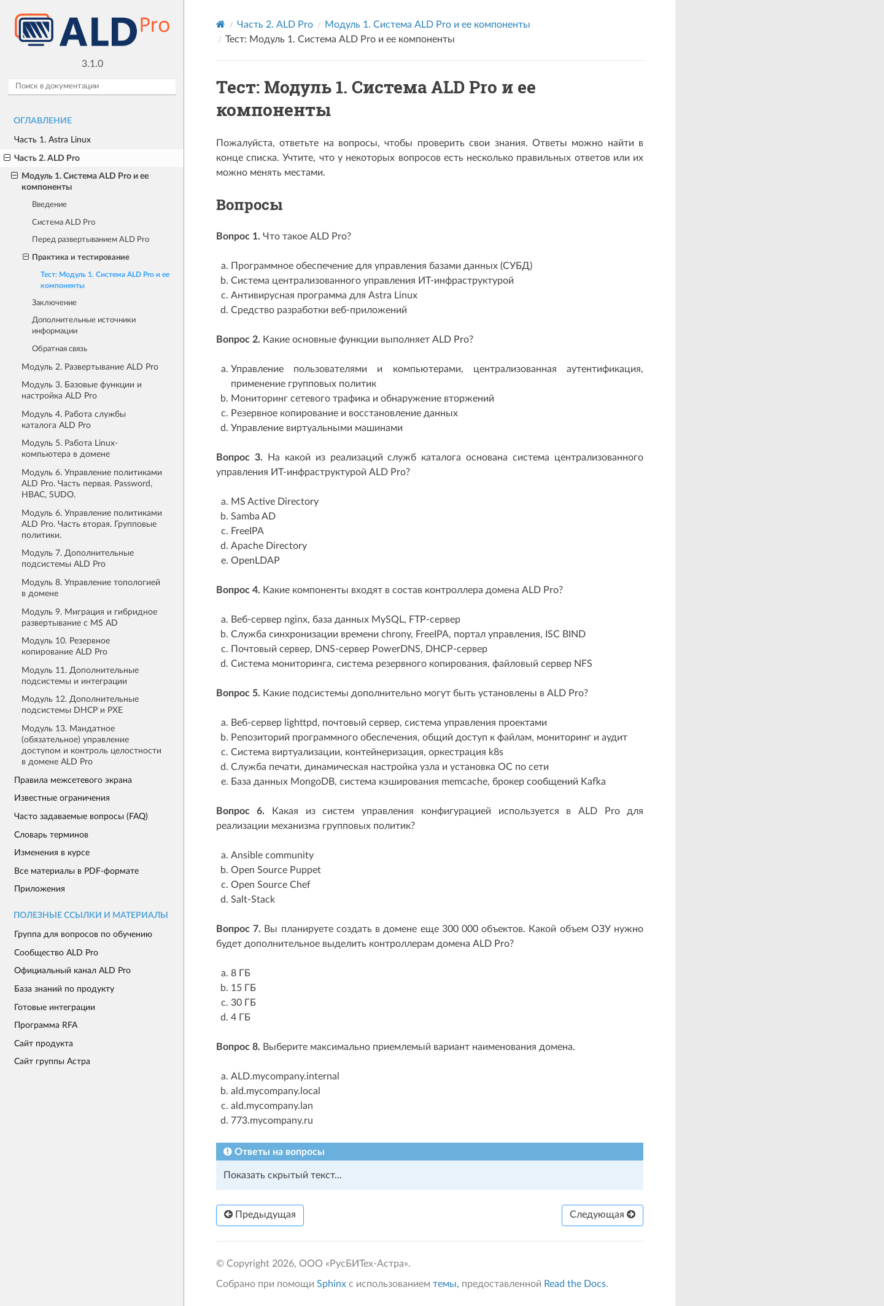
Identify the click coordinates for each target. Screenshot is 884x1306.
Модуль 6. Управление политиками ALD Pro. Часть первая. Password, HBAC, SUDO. (91, 483)
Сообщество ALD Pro (56, 952)
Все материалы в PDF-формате (76, 871)
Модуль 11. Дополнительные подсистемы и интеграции (80, 676)
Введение (49, 205)
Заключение (54, 303)
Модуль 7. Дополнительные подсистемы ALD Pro (77, 558)
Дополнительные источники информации (84, 325)
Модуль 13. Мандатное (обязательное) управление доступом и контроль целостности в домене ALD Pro (91, 745)
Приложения (39, 888)
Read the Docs (575, 1284)
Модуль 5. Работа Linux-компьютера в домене (69, 448)
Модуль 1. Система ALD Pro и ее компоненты (80, 181)
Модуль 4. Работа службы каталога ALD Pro (73, 420)
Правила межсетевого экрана (73, 780)
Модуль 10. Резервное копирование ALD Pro (65, 646)
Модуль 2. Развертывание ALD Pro (89, 366)
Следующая (602, 1214)
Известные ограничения (62, 798)
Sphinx (331, 1284)
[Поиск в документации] (92, 86)
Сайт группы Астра (52, 1061)
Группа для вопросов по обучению (83, 934)
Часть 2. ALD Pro (42, 158)
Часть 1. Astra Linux (52, 139)
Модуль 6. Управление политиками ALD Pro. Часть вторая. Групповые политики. (91, 524)
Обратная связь (59, 349)
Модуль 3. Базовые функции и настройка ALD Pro (81, 390)
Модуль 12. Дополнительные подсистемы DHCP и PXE (80, 704)
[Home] (220, 24)
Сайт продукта (43, 1043)
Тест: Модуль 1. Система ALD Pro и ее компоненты (105, 280)
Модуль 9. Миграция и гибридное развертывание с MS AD (89, 617)
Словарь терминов (51, 834)
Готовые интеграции (54, 1007)
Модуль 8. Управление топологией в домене (90, 588)
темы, (446, 1284)
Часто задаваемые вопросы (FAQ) (81, 816)
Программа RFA (45, 1025)
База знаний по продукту (64, 988)
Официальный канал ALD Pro (72, 970)
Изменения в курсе (52, 852)
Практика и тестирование (76, 257)
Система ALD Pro (63, 223)
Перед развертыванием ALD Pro (90, 240)
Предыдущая (260, 1214)
